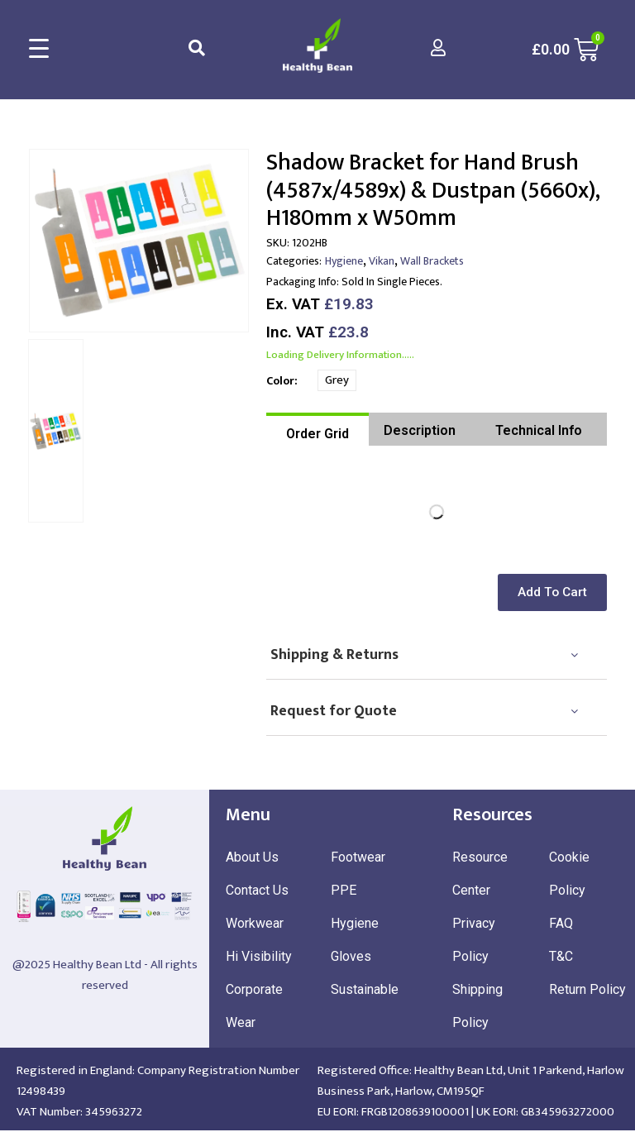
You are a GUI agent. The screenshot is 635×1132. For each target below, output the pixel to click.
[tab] (317, 429)
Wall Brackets (432, 260)
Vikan (381, 260)
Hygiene (344, 260)
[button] (555, 592)
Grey (337, 380)
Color (280, 380)
